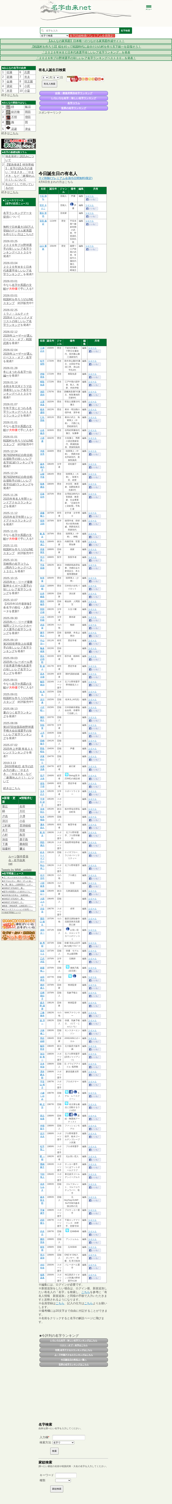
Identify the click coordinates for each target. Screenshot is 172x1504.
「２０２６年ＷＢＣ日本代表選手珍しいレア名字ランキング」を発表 (86, 52)
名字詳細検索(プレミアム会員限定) (92, 35)
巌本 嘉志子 (42, 467)
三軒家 (6, 825)
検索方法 (45, 1442)
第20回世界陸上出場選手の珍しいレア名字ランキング (17, 647)
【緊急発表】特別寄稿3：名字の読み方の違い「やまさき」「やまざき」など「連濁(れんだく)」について (20, 172)
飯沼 (28, 106)
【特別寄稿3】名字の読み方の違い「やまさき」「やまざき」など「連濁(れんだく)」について (18, 774)
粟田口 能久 (42, 921)
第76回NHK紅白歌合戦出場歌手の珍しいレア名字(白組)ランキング (17, 480)
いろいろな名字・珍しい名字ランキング (73, 98)
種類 (42, 1480)
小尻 (27, 86)
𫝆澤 (22, 816)
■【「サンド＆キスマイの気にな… (17, 877)
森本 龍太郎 (42, 1200)
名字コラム (73, 103)
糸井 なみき (42, 1187)
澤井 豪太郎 (42, 1074)
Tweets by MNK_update (16, 869)
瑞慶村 (6, 848)
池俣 (5, 839)
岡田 (28, 111)
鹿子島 (23, 839)
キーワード (47, 1475)
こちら (14, 94)
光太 (27, 76)
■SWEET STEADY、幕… (13, 888)
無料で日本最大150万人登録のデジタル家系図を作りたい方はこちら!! (18, 230)
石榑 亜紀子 (42, 995)
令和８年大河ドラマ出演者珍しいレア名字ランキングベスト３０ (17, 390)
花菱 (11, 128)
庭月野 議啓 (42, 1005)
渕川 (5, 820)
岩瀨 (9, 76)
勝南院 (23, 844)
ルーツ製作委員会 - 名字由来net (18, 860)
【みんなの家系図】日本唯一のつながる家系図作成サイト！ (86, 40)
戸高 (5, 816)
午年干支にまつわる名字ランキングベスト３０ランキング (17, 412)
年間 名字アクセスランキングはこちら (73, 1350)
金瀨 (9, 81)
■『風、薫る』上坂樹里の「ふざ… (17, 884)
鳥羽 (22, 834)
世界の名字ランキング (73, 108)
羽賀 (22, 830)
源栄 (9, 86)
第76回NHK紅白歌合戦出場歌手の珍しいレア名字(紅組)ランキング (17, 459)
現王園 (28, 81)
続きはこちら (11, 788)
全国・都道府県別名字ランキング (73, 93)
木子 (5, 830)
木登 (9, 90)
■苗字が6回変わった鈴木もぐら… (17, 892)
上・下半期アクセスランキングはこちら (73, 1355)
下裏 (5, 844)
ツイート (89, 196)
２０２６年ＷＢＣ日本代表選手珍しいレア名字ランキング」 (17, 270)
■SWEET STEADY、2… (13, 902)
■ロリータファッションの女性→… (17, 909)
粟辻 (5, 806)
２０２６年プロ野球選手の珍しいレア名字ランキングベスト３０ (17, 248)
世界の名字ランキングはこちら (74, 1364)
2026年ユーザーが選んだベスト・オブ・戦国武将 (17, 339)
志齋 (27, 72)
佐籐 (9, 72)
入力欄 (44, 1437)
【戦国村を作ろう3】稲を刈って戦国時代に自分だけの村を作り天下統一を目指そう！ (86, 46)
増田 (28, 117)
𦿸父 (22, 848)
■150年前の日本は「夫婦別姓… (16, 895)
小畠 (27, 90)
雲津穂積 (25, 825)
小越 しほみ (42, 1096)
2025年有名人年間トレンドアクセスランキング (17, 502)
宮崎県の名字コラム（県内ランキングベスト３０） (17, 567)
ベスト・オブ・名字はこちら (74, 1345)
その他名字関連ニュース (11, 912)
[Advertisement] (73, 142)
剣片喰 (15, 111)
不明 (13, 117)
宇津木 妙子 (42, 802)
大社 (22, 811)
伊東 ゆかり (42, 759)
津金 (28, 128)
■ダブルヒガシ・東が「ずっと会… (17, 881)
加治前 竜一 (42, 1057)
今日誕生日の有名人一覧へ (74, 1359)
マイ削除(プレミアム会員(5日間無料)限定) (65, 178)
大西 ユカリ (42, 901)
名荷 (22, 806)
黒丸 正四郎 (42, 659)
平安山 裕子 (42, 1084)
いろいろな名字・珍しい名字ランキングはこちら (73, 1340)
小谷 (22, 820)
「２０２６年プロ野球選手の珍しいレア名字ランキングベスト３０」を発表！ (86, 58)
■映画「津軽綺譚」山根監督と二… (17, 906)
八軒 (5, 834)
